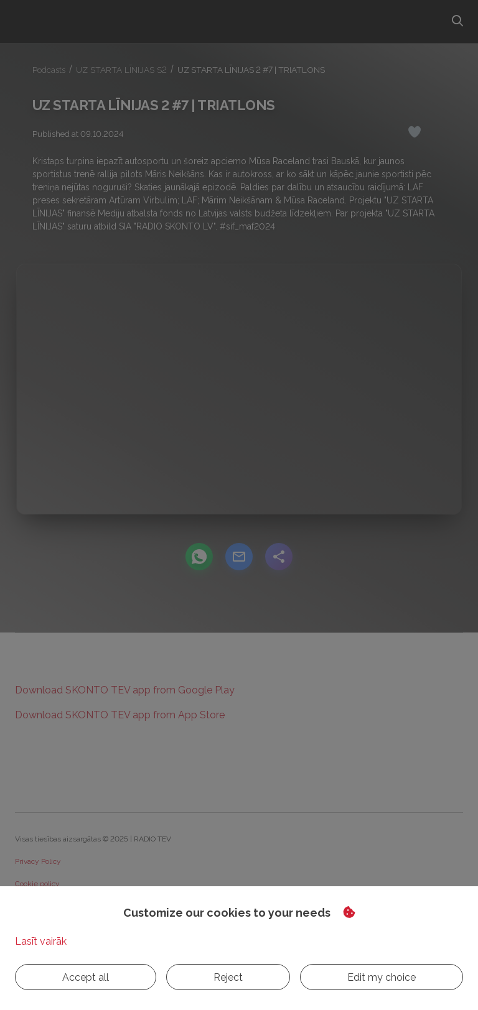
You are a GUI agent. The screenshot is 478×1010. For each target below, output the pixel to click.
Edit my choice (204, 977)
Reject (121, 977)
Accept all (50, 977)
